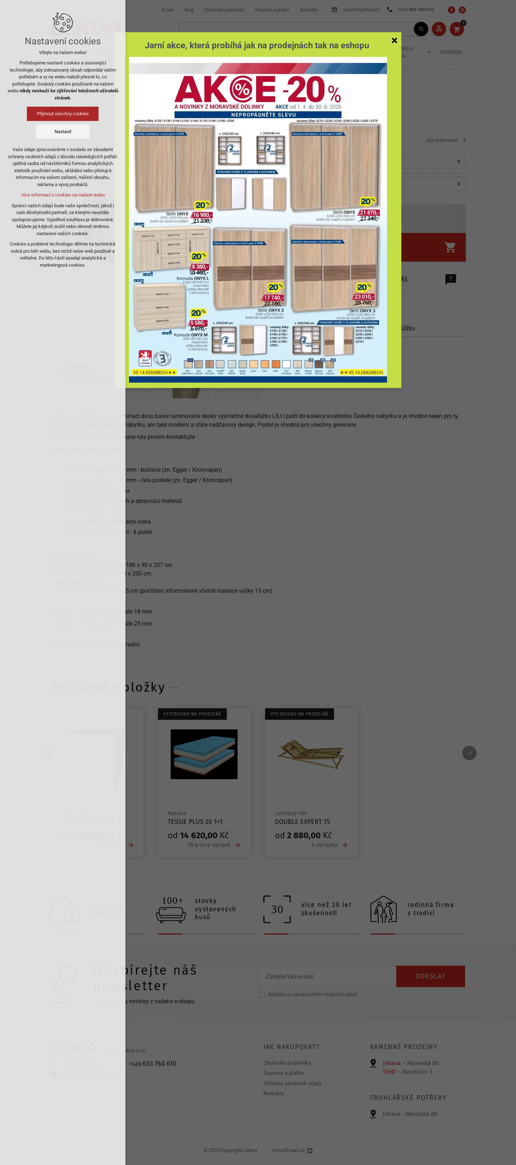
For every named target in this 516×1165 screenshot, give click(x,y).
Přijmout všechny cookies (63, 113)
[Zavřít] (394, 40)
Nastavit (62, 131)
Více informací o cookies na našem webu (63, 195)
